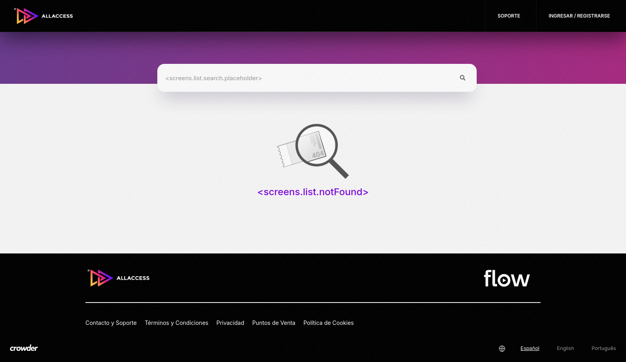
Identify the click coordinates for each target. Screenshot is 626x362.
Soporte (508, 16)
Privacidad (230, 322)
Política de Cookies (328, 322)
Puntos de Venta (273, 322)
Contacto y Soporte (111, 322)
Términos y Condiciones (176, 322)
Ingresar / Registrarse (579, 16)
